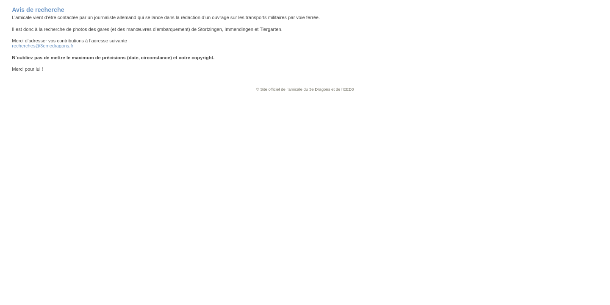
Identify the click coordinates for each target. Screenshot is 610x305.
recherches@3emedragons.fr (42, 45)
